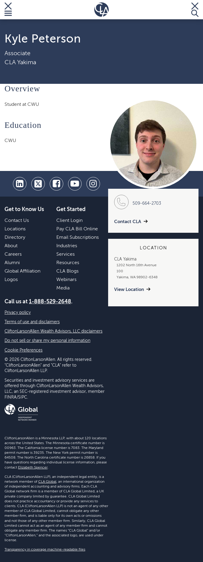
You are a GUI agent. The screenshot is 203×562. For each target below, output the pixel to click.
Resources (67, 262)
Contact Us (17, 220)
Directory (15, 237)
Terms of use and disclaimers (32, 322)
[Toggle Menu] (8, 9)
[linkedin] (20, 184)
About (11, 246)
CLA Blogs (67, 271)
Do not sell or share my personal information (47, 341)
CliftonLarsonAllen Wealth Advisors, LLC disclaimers (53, 331)
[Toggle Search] (194, 9)
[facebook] (56, 184)
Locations (15, 229)
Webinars (66, 279)
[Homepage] (101, 9)
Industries (66, 246)
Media (63, 288)
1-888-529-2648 (50, 302)
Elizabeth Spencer (33, 467)
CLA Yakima (20, 63)
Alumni (12, 262)
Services (65, 254)
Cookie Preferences (23, 350)
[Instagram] (93, 184)
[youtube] (75, 184)
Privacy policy (18, 313)
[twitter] (38, 184)
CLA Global (47, 482)
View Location (129, 289)
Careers (13, 254)
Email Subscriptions (77, 237)
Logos (11, 279)
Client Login (69, 220)
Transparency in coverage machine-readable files (45, 549)
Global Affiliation (22, 271)
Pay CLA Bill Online (77, 229)
